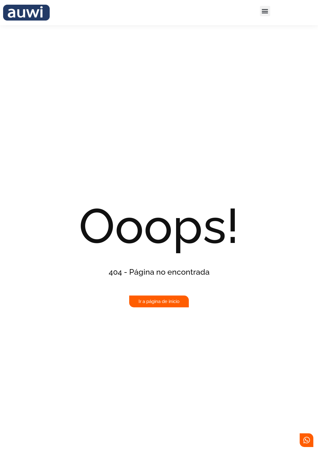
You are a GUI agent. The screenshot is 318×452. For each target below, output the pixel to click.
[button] (265, 11)
